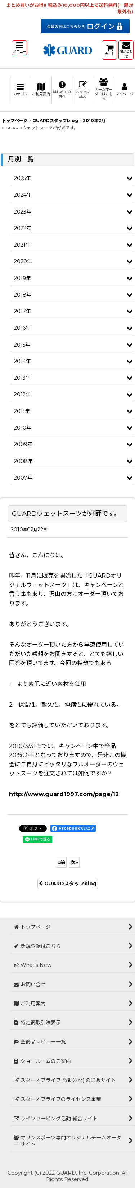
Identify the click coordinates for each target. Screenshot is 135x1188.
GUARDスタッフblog (67, 883)
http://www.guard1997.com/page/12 (64, 794)
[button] (19, 47)
